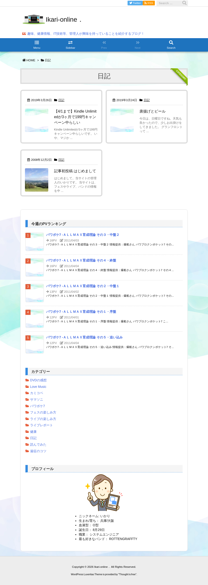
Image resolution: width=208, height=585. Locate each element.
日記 (61, 100)
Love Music (38, 387)
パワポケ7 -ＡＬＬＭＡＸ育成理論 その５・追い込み (84, 337)
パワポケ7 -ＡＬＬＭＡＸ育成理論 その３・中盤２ (82, 235)
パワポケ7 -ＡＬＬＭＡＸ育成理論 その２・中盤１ (82, 286)
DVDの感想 (38, 380)
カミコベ (36, 393)
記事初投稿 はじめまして (75, 171)
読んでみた (38, 444)
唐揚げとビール (152, 111)
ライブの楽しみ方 (43, 419)
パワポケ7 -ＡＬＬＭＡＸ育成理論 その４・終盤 (81, 260)
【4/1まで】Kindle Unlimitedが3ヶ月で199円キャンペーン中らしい (75, 116)
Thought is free (127, 574)
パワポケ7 (37, 406)
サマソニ (36, 399)
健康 (33, 432)
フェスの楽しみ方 (43, 412)
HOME (30, 60)
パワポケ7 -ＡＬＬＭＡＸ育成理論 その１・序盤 (81, 311)
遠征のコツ (38, 451)
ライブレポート (41, 425)
